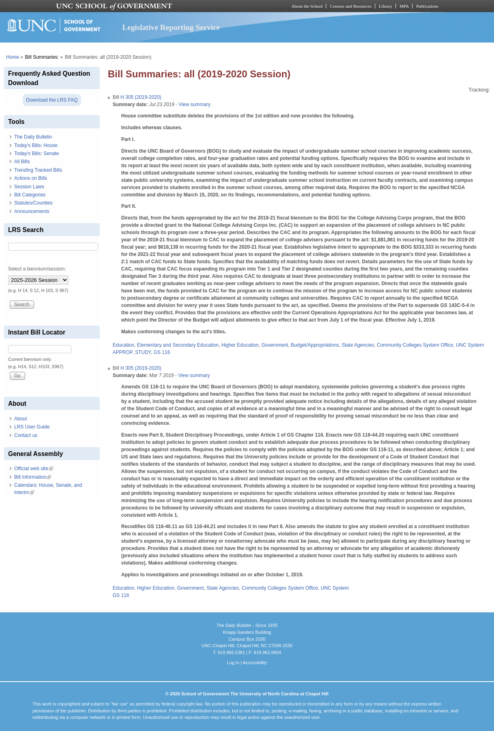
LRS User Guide (31, 427)
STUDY (143, 352)
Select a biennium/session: (37, 269)
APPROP (122, 352)
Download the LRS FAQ (51, 100)
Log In (233, 662)
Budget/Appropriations (315, 345)
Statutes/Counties (33, 203)
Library (385, 6)
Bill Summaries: (42, 57)
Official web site (33, 468)
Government (274, 345)
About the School (307, 6)
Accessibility (255, 662)
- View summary (192, 104)
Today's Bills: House (36, 145)
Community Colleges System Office (415, 345)
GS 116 (162, 352)
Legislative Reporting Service (171, 27)
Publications (427, 6)
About (20, 419)
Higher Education (240, 345)
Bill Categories (29, 195)
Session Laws (29, 187)
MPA (404, 6)
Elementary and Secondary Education (177, 345)
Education (123, 345)
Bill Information (32, 477)
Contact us (25, 435)
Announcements (31, 211)
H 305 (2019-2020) (140, 97)
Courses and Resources (350, 6)
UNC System (470, 345)
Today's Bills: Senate (36, 153)
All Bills (22, 161)
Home (12, 57)
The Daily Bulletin (33, 137)
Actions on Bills (30, 178)
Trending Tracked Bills (38, 170)
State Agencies (358, 345)
